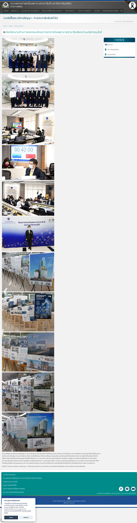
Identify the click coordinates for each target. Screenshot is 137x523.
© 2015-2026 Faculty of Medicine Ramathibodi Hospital (69, 501)
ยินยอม (11, 517)
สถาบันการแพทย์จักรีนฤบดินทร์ (13, 492)
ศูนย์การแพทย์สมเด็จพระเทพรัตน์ (14, 488)
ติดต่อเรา (107, 493)
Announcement (18, 26)
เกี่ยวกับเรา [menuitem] (14, 11)
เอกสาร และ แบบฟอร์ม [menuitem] (84, 11)
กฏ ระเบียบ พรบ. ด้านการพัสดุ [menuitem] (30, 11)
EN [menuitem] (121, 11)
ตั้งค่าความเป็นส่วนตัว (20, 509)
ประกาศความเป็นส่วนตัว (129, 493)
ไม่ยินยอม (26, 517)
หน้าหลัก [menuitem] (6, 11)
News (10, 26)
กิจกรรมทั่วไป (111, 54)
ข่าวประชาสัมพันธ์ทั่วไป (43, 18)
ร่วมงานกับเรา (116, 493)
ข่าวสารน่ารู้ (119, 40)
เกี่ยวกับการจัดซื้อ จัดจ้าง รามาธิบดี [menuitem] (52, 11)
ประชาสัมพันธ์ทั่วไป (113, 49)
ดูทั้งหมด (110, 44)
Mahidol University (69, 503)
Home (5, 26)
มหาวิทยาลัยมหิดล (9, 474)
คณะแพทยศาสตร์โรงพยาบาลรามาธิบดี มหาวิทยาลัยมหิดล (40, 3)
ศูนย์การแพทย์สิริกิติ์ (9, 485)
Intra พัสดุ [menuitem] (97, 11)
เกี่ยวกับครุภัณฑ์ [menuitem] (70, 11)
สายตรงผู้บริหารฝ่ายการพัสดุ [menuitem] (110, 11)
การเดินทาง (100, 493)
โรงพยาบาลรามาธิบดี (10, 481)
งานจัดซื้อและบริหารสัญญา (15, 18)
